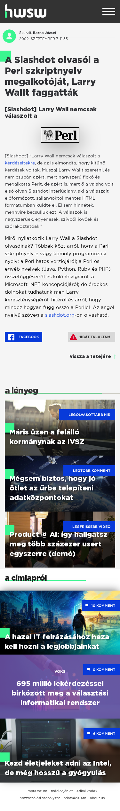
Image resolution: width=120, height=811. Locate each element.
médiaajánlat (62, 791)
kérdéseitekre (20, 162)
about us (97, 798)
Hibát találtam (90, 336)
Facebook (23, 337)
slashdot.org (60, 315)
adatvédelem (75, 798)
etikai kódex (86, 791)
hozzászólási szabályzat (40, 798)
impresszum (37, 791)
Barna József (44, 32)
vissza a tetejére (90, 356)
